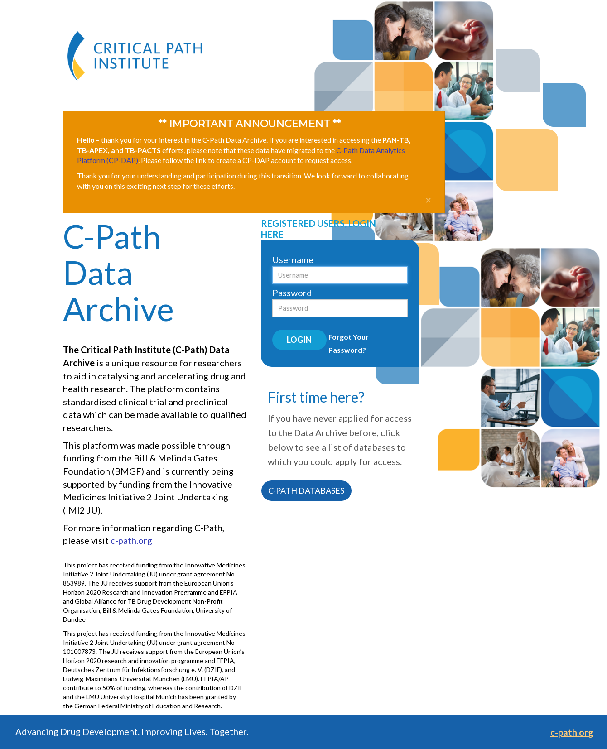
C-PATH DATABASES (306, 490)
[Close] (428, 200)
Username (292, 259)
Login (299, 340)
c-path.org (131, 540)
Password (292, 292)
